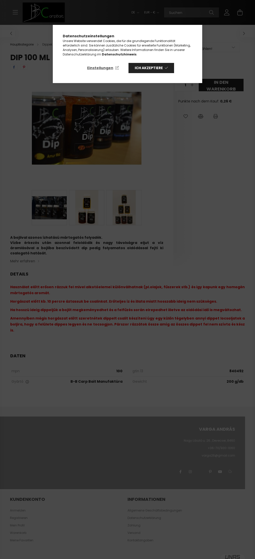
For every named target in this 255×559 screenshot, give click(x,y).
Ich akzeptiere (149, 67)
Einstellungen (100, 67)
